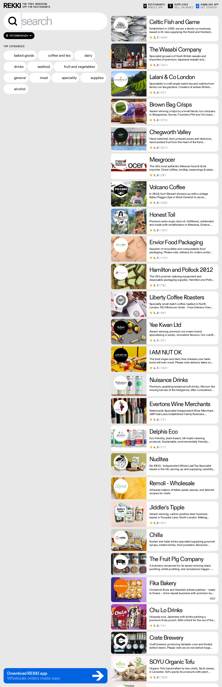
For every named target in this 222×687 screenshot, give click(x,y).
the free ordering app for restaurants (36, 5)
